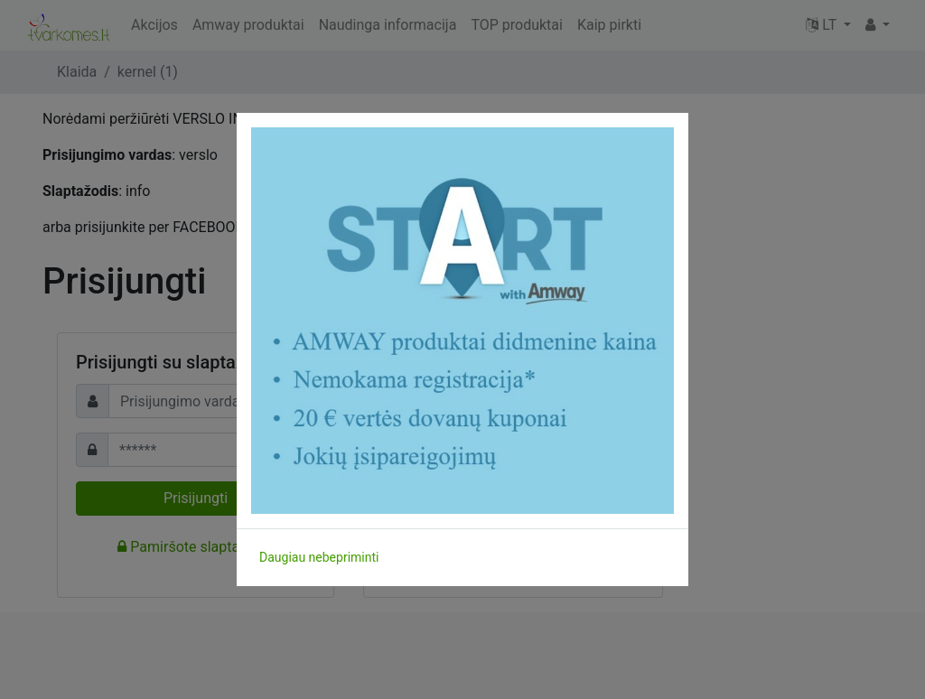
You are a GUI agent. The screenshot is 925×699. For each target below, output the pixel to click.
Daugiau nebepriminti (318, 557)
